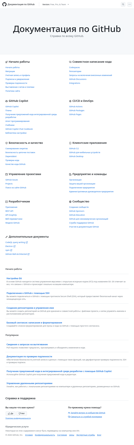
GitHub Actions (75, 106)
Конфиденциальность (45, 435)
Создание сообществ (78, 207)
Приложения (11, 207)
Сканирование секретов (16, 148)
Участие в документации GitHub (84, 226)
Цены (71, 435)
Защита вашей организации (82, 183)
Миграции (10, 71)
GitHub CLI (74, 148)
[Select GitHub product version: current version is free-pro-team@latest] (55, 4)
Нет (22, 413)
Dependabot (11, 156)
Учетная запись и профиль (17, 75)
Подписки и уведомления (17, 79)
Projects (9, 183)
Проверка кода (12, 160)
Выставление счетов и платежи (19, 87)
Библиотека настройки (16, 133)
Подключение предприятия (82, 187)
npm (8, 250)
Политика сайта (12, 91)
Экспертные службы (85, 435)
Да (10, 413)
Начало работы (12, 67)
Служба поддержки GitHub (81, 222)
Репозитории (75, 71)
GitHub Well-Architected (17, 254)
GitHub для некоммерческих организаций (88, 219)
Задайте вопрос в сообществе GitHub (86, 412)
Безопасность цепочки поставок (20, 152)
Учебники (9, 125)
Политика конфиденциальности (18, 418)
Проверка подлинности (16, 83)
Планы (8, 110)
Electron (10, 246)
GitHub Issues (11, 179)
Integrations (74, 83)
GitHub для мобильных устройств (84, 152)
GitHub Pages (75, 114)
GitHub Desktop (76, 156)
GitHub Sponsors (76, 211)
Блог (99, 435)
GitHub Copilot (12, 106)
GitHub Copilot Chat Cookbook (19, 129)
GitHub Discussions (77, 79)
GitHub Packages (76, 110)
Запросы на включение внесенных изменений (90, 75)
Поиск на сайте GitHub (15, 187)
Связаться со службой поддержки (85, 416)
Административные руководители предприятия (91, 191)
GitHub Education (77, 215)
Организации (75, 179)
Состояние (62, 435)
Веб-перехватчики (13, 219)
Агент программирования (17, 121)
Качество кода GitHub (15, 164)
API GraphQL (11, 215)
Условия (29, 435)
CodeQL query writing (16, 242)
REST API (9, 211)
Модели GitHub (12, 222)
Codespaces (74, 67)
